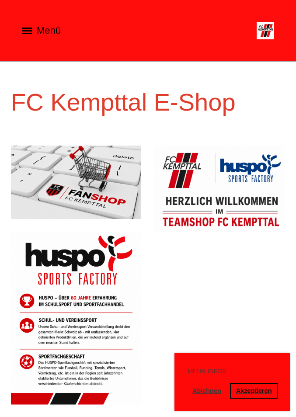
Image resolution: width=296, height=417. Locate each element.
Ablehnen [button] (206, 390)
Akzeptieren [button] (254, 390)
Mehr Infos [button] (207, 371)
